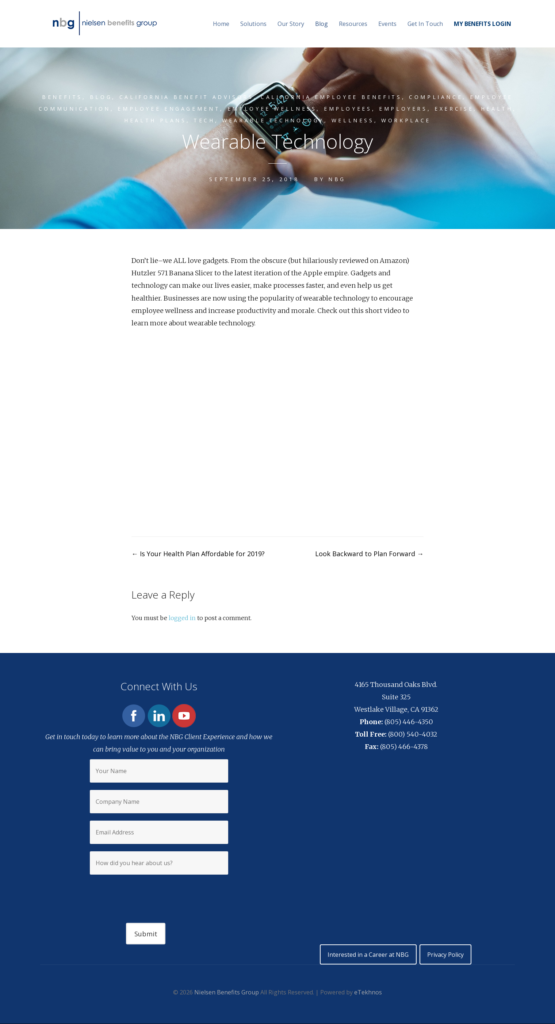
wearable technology (274, 120)
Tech (204, 120)
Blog (321, 24)
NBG (337, 179)
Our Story (291, 24)
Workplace (408, 120)
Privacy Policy (445, 955)
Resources (353, 24)
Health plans (153, 120)
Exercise (455, 108)
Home (221, 24)
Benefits (59, 96)
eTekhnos (368, 993)
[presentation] (158, 892)
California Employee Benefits (332, 96)
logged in (182, 618)
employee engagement (167, 108)
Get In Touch (425, 24)
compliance (438, 96)
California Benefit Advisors (186, 96)
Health (499, 108)
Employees (348, 108)
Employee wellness (272, 108)
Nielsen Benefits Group (226, 993)
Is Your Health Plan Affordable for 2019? (198, 553)
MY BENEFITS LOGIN (482, 24)
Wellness (354, 120)
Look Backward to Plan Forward (369, 553)
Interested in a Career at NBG (367, 955)
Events (387, 24)
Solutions (253, 24)
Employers (404, 108)
